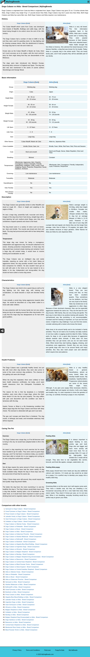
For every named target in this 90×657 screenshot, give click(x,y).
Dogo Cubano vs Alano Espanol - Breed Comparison (22, 567)
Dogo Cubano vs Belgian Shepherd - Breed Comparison (23, 551)
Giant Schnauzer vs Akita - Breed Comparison (20, 604)
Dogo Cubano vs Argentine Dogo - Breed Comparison (22, 546)
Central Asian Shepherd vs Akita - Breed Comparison (22, 625)
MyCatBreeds (73, 650)
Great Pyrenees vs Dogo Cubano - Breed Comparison (22, 511)
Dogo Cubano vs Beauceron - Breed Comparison (21, 559)
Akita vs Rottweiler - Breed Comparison (17, 574)
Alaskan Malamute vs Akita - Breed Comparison (20, 584)
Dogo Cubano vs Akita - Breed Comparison (19, 531)
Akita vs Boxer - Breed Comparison (16, 577)
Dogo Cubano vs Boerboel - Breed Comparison (20, 541)
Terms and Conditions (33, 650)
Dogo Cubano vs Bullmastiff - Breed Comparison (20, 539)
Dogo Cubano (21, 23)
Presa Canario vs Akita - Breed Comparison (19, 594)
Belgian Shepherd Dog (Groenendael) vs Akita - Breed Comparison (26, 617)
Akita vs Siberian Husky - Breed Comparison (19, 572)
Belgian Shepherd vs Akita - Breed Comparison (20, 609)
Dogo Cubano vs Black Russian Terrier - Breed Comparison (24, 564)
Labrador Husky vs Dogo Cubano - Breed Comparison (22, 516)
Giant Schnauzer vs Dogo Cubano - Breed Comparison (22, 519)
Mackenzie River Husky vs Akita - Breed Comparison (22, 627)
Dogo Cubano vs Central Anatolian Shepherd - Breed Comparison (26, 569)
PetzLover (47, 650)
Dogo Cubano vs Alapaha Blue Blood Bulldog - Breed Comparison (26, 544)
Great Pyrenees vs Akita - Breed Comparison (19, 589)
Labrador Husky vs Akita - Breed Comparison (19, 599)
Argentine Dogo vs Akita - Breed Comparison (19, 602)
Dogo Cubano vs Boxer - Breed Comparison (19, 529)
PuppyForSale (59, 650)
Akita (64, 23)
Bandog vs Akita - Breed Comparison (17, 615)
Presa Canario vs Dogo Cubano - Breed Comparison (22, 514)
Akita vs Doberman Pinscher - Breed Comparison (21, 579)
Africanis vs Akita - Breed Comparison (17, 607)
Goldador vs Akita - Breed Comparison (17, 612)
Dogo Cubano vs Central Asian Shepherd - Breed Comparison (25, 562)
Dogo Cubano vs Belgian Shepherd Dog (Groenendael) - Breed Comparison (29, 557)
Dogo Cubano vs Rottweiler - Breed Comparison (20, 526)
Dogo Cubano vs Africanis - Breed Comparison (20, 549)
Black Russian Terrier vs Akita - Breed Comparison (21, 630)
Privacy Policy (17, 650)
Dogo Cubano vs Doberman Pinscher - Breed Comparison (23, 534)
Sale (28, 23)
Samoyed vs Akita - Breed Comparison (17, 582)
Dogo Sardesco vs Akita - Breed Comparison (19, 620)
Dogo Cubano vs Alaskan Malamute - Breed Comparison (23, 536)
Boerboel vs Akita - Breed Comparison (17, 592)
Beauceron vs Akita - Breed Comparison (18, 622)
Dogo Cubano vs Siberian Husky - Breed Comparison (22, 524)
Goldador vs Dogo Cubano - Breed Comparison (20, 521)
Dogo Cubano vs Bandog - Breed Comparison (20, 554)
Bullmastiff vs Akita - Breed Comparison (18, 587)
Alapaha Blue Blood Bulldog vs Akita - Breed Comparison (23, 597)
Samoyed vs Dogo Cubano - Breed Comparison (20, 509)
